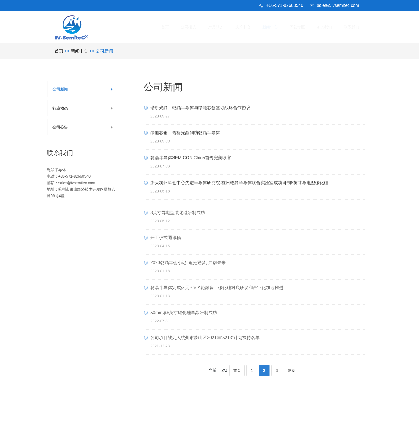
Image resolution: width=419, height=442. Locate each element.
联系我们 (352, 27)
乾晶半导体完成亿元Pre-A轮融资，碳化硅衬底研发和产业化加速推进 (216, 293)
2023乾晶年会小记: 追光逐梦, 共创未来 (188, 268)
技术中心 (249, 27)
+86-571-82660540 (284, 5)
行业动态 (53, 108)
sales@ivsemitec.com (338, 5)
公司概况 (198, 27)
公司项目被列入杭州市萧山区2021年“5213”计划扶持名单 (205, 343)
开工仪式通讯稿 (165, 243)
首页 (176, 27)
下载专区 (301, 27)
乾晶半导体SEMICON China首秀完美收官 (190, 158)
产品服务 (224, 27)
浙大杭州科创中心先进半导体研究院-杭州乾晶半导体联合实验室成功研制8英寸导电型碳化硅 (239, 183)
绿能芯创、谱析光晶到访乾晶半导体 (185, 133)
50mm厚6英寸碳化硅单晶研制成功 (183, 318)
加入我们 (326, 27)
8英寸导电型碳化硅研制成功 (177, 218)
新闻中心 (275, 27)
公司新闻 (53, 89)
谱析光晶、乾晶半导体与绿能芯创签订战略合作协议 (200, 108)
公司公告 (53, 127)
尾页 (291, 370)
